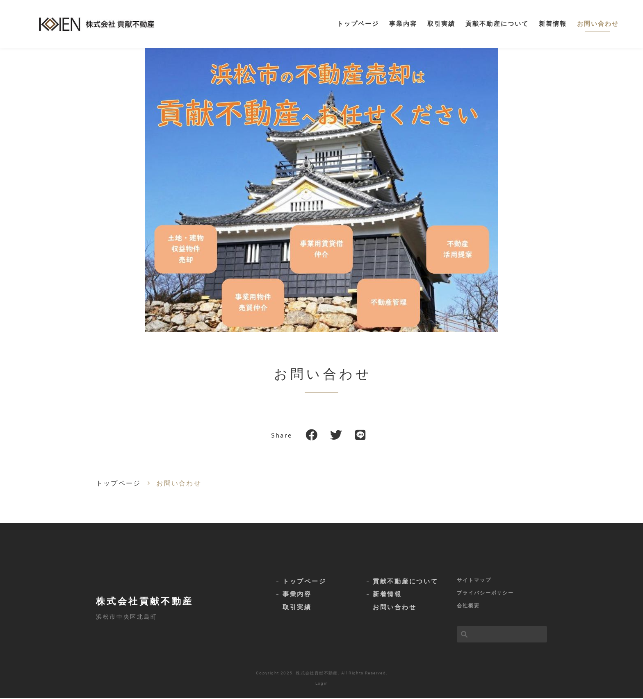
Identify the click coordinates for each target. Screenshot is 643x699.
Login (321, 684)
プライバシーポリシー (485, 594)
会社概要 (468, 606)
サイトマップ (474, 581)
